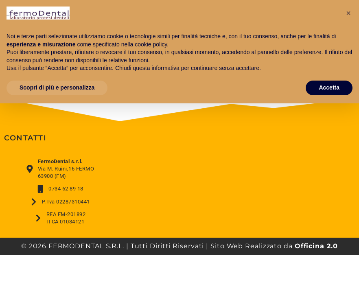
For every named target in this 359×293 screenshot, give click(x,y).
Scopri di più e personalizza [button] (57, 87)
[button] (348, 13)
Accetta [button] (329, 87)
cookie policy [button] (151, 44)
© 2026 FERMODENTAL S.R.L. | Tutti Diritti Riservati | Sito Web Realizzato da (179, 246)
